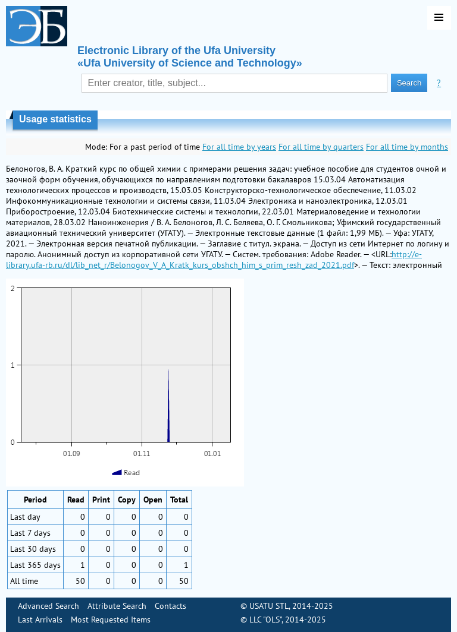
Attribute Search (116, 606)
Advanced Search (48, 606)
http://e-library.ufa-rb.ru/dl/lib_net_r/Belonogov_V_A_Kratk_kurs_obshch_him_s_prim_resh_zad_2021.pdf (214, 259)
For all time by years (239, 146)
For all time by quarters (321, 146)
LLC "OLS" (265, 619)
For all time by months (407, 146)
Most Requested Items (111, 619)
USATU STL (269, 606)
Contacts (170, 606)
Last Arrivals (40, 619)
